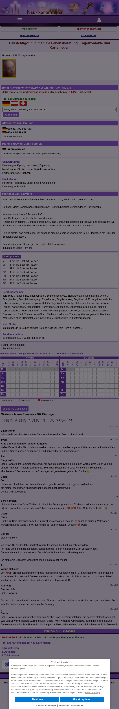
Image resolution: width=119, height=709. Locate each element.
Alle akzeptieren (81, 699)
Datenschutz (77, 706)
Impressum (63, 706)
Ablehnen (37, 699)
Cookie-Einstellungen (92, 693)
